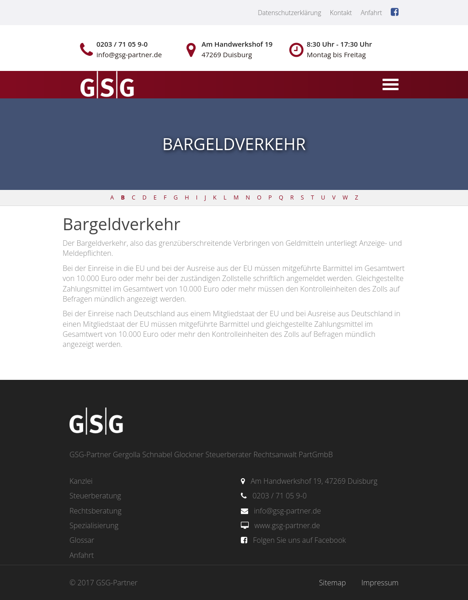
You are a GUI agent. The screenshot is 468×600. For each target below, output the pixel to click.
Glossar (81, 540)
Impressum (380, 583)
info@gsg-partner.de (287, 511)
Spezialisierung (93, 525)
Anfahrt (371, 12)
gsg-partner (106, 85)
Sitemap (332, 583)
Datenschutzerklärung (289, 12)
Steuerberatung (95, 496)
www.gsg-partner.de (287, 525)
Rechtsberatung (95, 511)
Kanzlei (81, 481)
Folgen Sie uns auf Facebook (299, 540)
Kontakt (341, 12)
